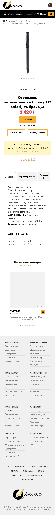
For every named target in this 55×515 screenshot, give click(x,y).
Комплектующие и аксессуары (37, 363)
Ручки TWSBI (36, 433)
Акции (31, 466)
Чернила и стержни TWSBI (38, 443)
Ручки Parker (11, 372)
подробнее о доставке (27, 151)
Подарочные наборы (13, 391)
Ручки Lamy (35, 407)
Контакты (27, 479)
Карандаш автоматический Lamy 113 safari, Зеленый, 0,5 (27, 318)
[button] (21, 78)
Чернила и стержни (13, 361)
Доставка (28, 471)
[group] (27, 53)
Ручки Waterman (38, 372)
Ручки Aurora (12, 342)
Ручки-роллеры (11, 353)
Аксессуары (10, 395)
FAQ (9, 466)
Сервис (40, 471)
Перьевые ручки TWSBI (39, 437)
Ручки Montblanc (39, 342)
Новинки (19, 466)
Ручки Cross (11, 433)
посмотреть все (27, 265)
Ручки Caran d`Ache (11, 409)
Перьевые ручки (11, 346)
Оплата (14, 471)
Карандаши (10, 357)
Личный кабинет (35, 475)
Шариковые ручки (12, 350)
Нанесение (17, 475)
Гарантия (43, 466)
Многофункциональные (40, 418)
